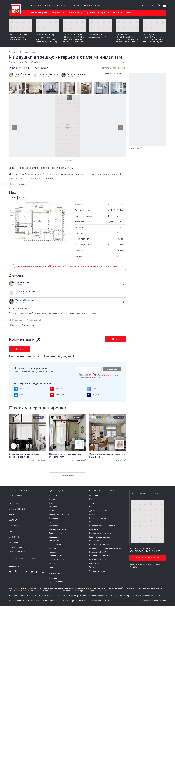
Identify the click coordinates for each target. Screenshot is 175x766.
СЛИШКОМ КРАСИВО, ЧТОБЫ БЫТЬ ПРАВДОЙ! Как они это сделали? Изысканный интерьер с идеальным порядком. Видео (74, 40)
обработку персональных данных (105, 375)
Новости (61, 5)
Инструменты (95, 563)
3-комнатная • (15, 62)
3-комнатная (28, 325)
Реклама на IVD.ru (136, 148)
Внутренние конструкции (99, 518)
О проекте (15, 67)
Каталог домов (15, 495)
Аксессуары (54, 552)
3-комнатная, (34, 460)
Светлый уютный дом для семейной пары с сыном (107, 455)
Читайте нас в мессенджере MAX (97, 35)
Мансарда (53, 526)
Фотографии (41, 67)
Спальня (52, 499)
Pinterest (57, 389)
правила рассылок (93, 377)
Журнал (48, 5)
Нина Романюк (22, 74)
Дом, (117, 460)
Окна (91, 507)
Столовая (53, 507)
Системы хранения (57, 560)
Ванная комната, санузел (59, 514)
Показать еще (67, 475)
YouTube (57, 395)
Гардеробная (54, 537)
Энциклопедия (91, 5)
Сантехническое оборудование (102, 544)
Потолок (92, 514)
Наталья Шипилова (48, 74)
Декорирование (55, 544)
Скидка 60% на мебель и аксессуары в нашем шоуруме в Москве (20, 37)
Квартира (14, 325)
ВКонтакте (21, 395)
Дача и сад (117, 12)
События (75, 5)
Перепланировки (39, 12)
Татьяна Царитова (76, 74)
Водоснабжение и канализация (102, 526)
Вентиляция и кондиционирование (103, 533)
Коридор (52, 563)
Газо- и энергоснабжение (99, 537)
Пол (91, 522)
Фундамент (94, 495)
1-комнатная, (74, 460)
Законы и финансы (97, 571)
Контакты (14, 567)
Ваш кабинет (147, 6)
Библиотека (54, 541)
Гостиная (53, 510)
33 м (83, 460)
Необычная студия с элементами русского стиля (67, 455)
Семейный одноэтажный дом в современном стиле (27, 455)
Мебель (52, 548)
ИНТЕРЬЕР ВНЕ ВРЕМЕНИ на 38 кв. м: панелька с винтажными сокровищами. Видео (127, 38)
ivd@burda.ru (64, 313)
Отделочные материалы (99, 560)
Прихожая (53, 518)
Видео (128, 12)
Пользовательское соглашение (22, 555)
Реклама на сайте (16, 547)
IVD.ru (16, 588)
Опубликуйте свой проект (147, 557)
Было (13, 197)
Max (91, 389)
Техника (92, 567)
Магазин (36, 5)
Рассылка (14, 503)
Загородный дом (56, 556)
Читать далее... (17, 184)
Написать (117, 339)
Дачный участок (56, 582)
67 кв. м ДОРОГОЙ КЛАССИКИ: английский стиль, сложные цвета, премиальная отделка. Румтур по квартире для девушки (154, 40)
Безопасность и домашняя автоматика (105, 548)
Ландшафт (53, 578)
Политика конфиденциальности (22, 559)
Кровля (92, 499)
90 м (43, 460)
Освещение (94, 541)
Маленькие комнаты (57, 529)
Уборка (52, 567)
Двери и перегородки (98, 510)
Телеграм (21, 389)
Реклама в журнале (17, 551)
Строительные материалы (100, 556)
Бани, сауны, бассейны (98, 552)
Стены (92, 503)
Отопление (93, 529)
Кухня (51, 503)
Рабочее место (55, 533)
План (27, 67)
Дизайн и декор (74, 12)
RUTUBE (93, 395)
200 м (123, 460)
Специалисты (57, 12)
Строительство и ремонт (97, 12)
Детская (52, 522)
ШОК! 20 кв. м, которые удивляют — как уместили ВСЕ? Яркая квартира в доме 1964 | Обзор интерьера (46, 39)
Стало (22, 198)
